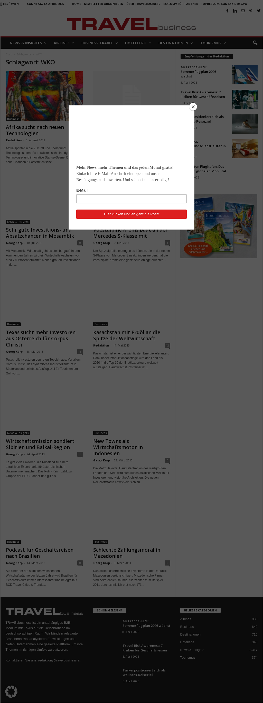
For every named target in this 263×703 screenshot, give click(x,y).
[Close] (193, 107)
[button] (11, 691)
